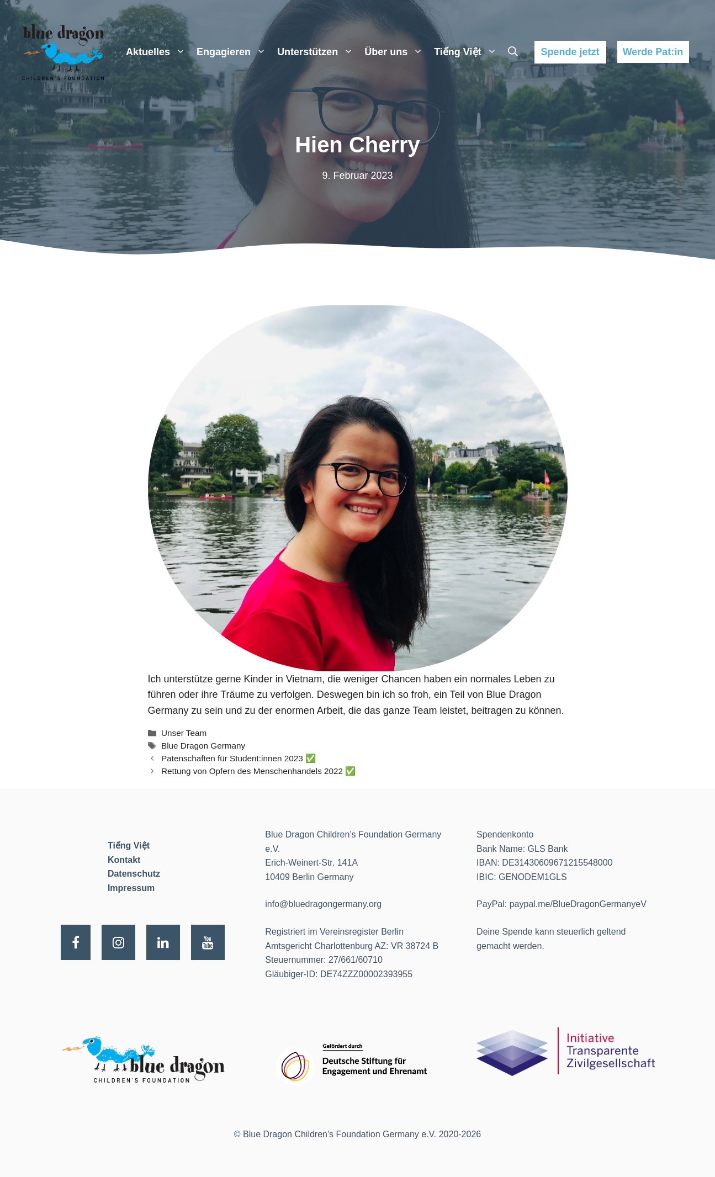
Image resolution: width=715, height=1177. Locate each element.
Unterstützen (318, 52)
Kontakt (124, 860)
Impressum (131, 888)
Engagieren (234, 52)
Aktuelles (158, 52)
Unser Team (183, 733)
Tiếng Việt (468, 52)
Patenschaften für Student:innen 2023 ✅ (238, 758)
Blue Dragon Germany (203, 745)
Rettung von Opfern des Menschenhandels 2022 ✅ (258, 771)
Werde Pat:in (653, 51)
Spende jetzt (570, 51)
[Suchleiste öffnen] (512, 52)
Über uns (396, 52)
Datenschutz (134, 873)
